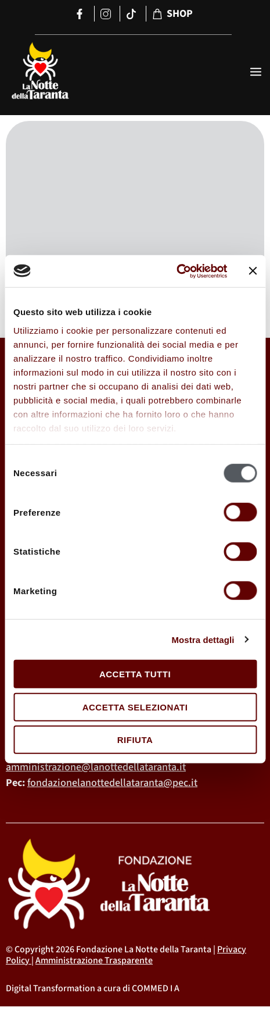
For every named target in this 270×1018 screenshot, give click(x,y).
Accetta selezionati (135, 707)
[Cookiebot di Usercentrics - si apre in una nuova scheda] (176, 270)
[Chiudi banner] (253, 271)
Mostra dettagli (202, 639)
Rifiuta (135, 740)
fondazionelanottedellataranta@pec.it (112, 783)
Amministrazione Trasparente (94, 960)
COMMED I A (155, 988)
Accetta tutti (135, 674)
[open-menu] (256, 73)
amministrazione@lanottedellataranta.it (96, 767)
